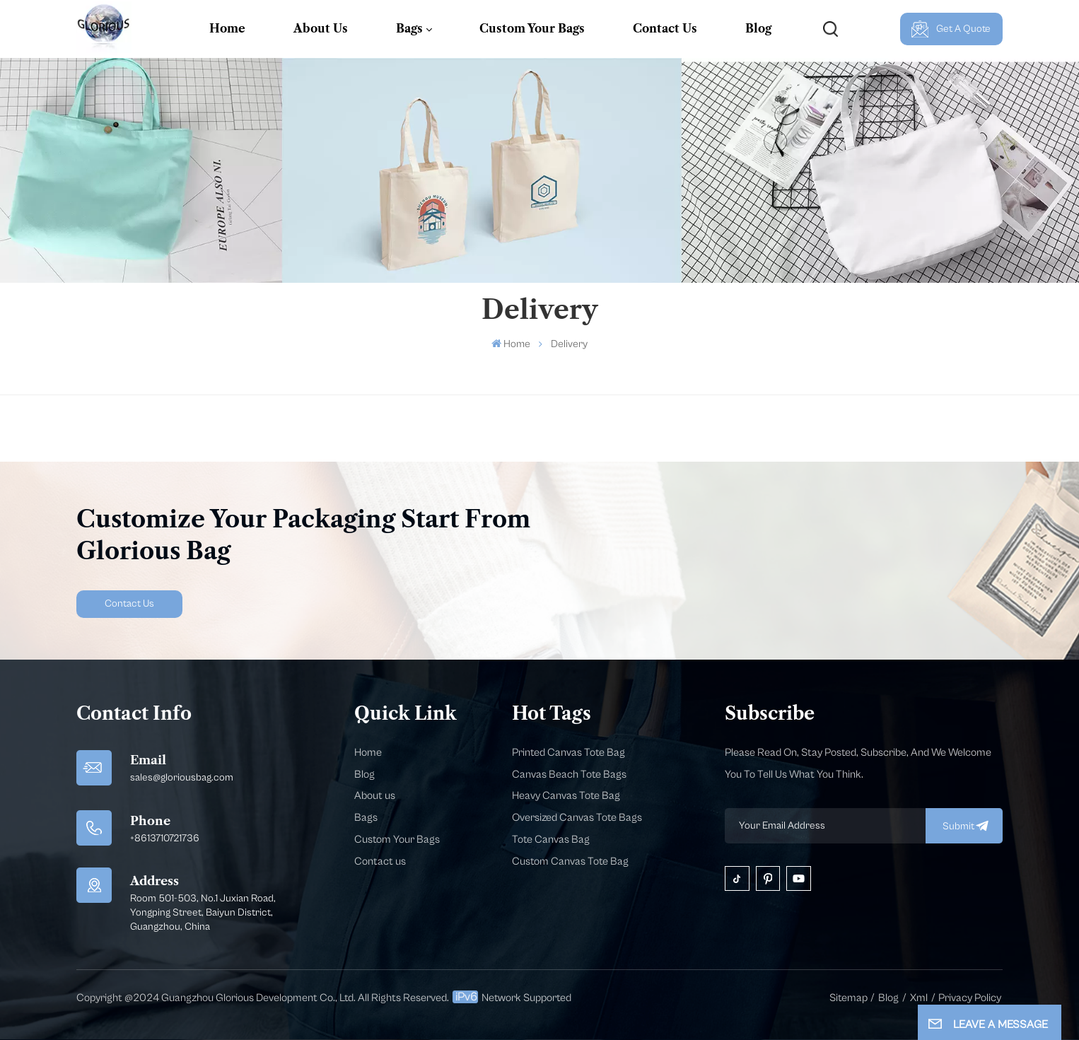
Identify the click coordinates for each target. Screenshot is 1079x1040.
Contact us (380, 861)
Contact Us (665, 28)
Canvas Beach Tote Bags (569, 775)
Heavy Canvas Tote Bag (566, 796)
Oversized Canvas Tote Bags (577, 818)
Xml (919, 998)
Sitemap (848, 998)
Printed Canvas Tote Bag (568, 753)
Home (227, 28)
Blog (758, 28)
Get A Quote (951, 29)
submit (964, 825)
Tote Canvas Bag (551, 840)
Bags (409, 28)
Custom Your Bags (532, 28)
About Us (320, 28)
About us (374, 796)
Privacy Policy (969, 998)
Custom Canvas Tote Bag (570, 861)
